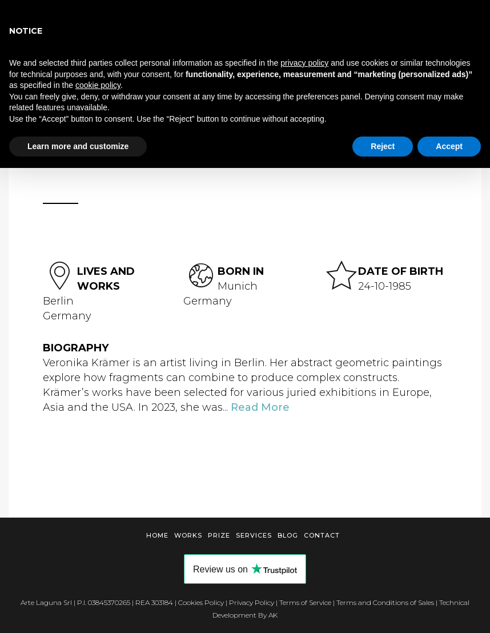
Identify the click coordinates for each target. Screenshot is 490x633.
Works (188, 535)
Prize (219, 535)
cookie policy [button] (98, 85)
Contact (322, 535)
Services (254, 535)
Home (157, 535)
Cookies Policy (201, 602)
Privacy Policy (251, 602)
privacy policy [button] (304, 62)
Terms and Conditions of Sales (385, 602)
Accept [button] (449, 146)
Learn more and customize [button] (77, 146)
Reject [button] (383, 146)
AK (273, 615)
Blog (288, 535)
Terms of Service (305, 602)
